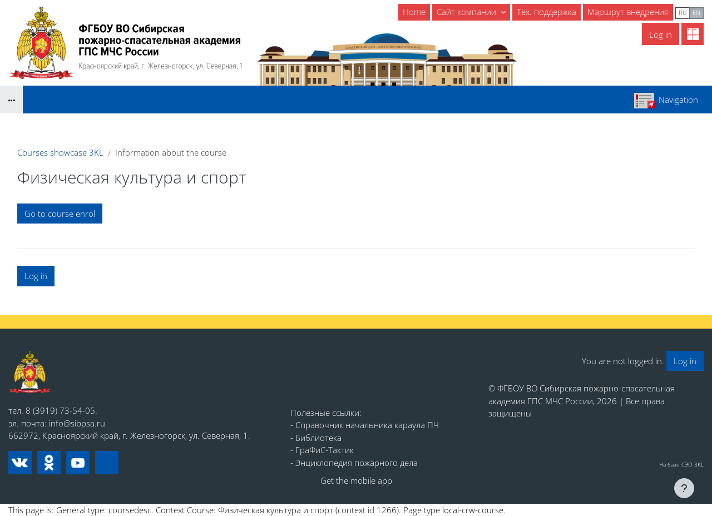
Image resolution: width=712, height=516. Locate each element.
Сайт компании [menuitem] (467, 11)
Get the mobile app (356, 480)
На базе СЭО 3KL (681, 464)
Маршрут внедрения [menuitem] (628, 11)
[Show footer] (684, 488)
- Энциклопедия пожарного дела (354, 462)
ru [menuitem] (683, 12)
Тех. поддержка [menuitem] (546, 11)
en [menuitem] (696, 12)
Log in (660, 34)
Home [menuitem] (414, 11)
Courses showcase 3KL (60, 152)
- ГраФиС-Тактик (322, 449)
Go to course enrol (59, 213)
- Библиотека (316, 437)
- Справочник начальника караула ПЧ (364, 424)
